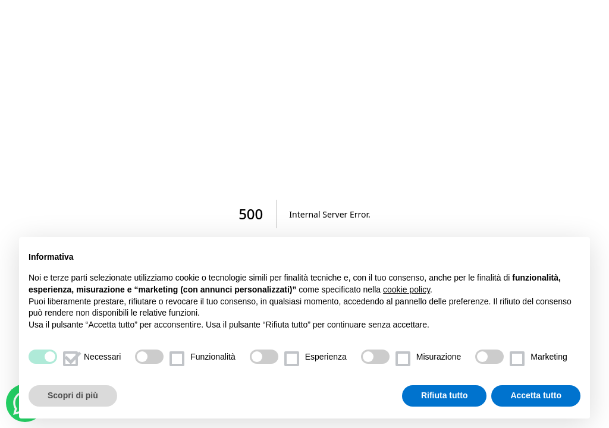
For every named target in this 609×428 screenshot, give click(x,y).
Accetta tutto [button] (535, 396)
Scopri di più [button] (73, 396)
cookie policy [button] (406, 289)
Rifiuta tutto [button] (444, 396)
